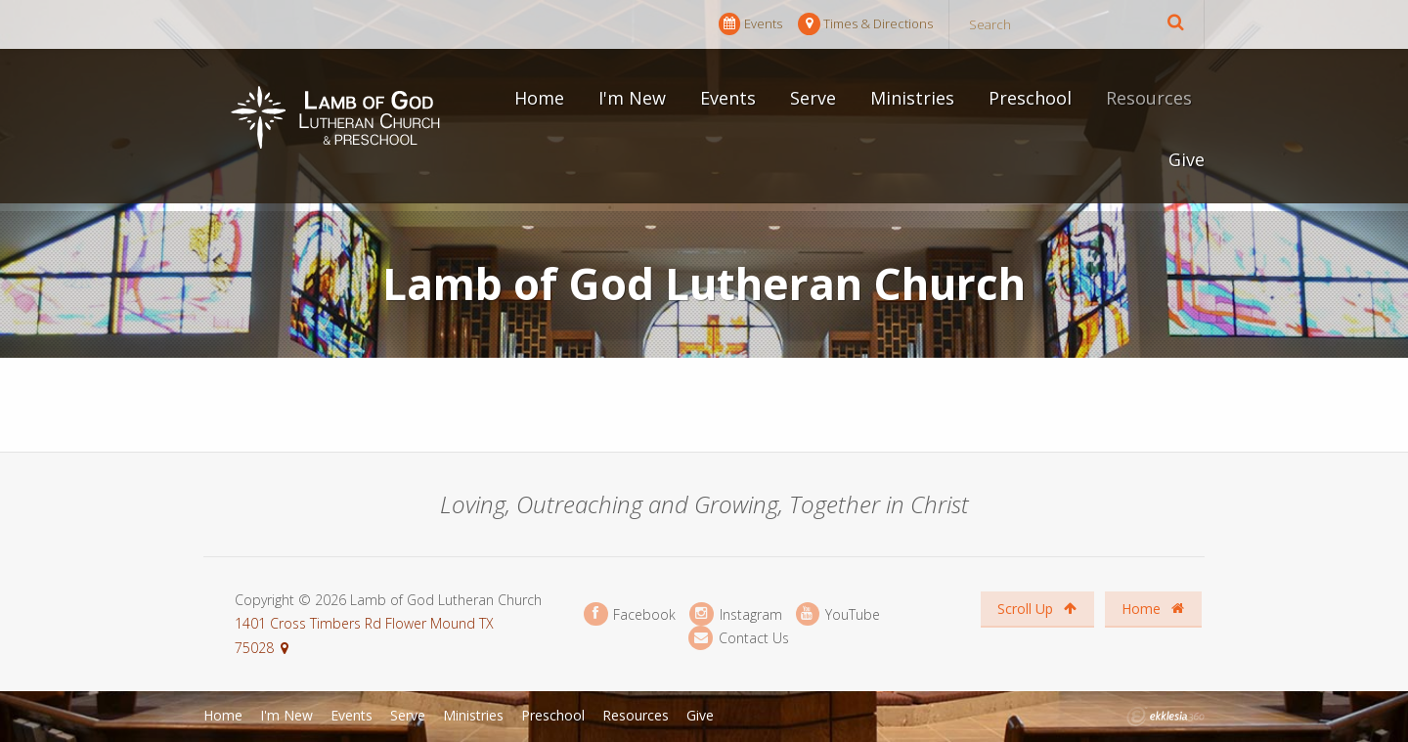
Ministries (912, 97)
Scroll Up (1037, 608)
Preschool (1030, 97)
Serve (813, 97)
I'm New (632, 97)
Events (750, 24)
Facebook (630, 614)
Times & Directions (865, 24)
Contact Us (738, 638)
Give (1186, 159)
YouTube (838, 614)
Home (539, 97)
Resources (1149, 97)
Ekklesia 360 (1165, 716)
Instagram (735, 614)
